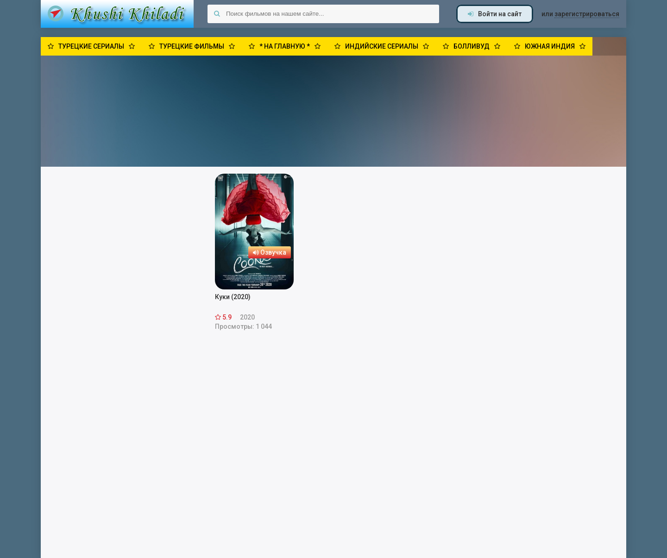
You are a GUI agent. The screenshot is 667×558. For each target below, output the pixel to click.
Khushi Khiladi (117, 14)
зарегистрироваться (586, 14)
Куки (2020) (233, 297)
